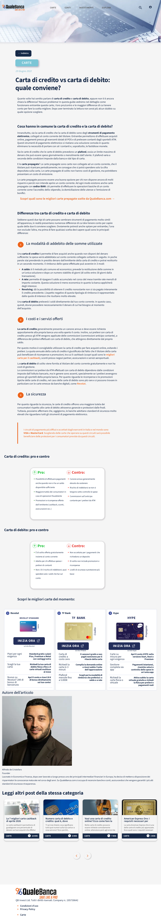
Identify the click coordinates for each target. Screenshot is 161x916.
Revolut (81, 383)
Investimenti (86, 7)
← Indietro (23, 53)
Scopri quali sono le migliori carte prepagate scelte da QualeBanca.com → (67, 199)
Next (88, 856)
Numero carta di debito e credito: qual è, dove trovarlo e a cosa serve (59, 820)
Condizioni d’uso (29, 906)
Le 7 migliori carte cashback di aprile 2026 (21, 820)
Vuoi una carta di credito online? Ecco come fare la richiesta (98, 820)
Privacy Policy (27, 909)
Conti (68, 7)
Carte (53, 7)
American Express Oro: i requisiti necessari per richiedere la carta (137, 820)
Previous (77, 856)
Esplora (106, 7)
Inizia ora (29, 640)
